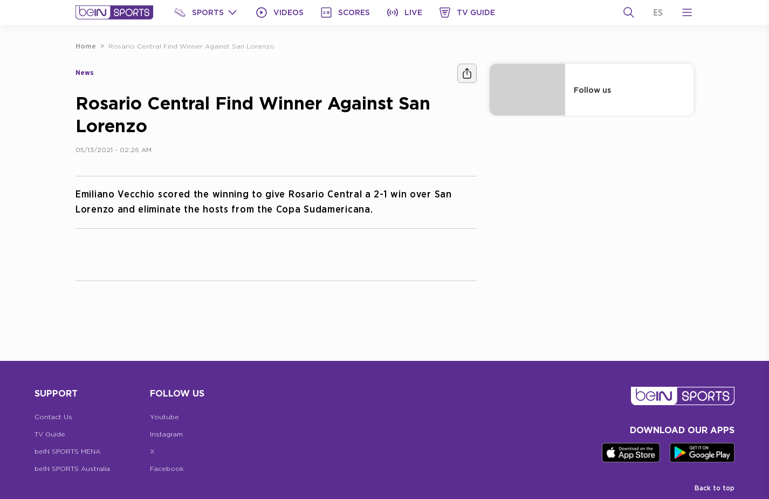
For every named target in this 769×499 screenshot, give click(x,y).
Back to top (714, 487)
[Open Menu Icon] (687, 12)
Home (85, 46)
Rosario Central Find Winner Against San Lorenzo (191, 46)
